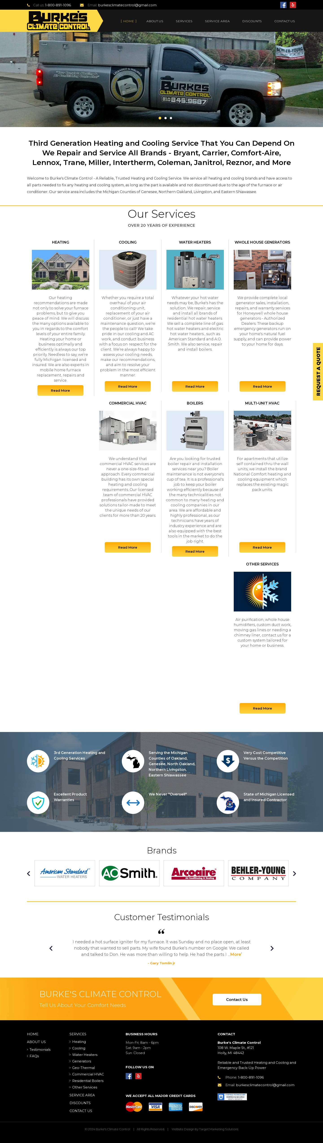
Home (128, 21)
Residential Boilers (87, 1081)
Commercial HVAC (88, 1074)
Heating (79, 1042)
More (235, 954)
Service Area (217, 21)
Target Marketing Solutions (218, 1129)
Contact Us (284, 21)
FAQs (34, 1056)
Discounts (252, 21)
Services (184, 21)
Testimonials (40, 1049)
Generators (81, 1061)
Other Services (84, 1087)
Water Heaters (84, 1055)
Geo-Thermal (83, 1068)
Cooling (78, 1048)
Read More (60, 390)
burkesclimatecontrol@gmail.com (127, 5)
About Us (154, 21)
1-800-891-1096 (58, 5)
